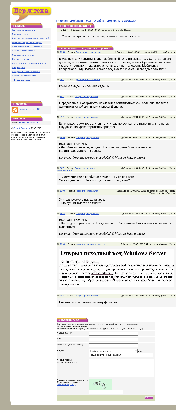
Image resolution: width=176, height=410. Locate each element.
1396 (62, 244)
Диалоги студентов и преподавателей (30, 38)
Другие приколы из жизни (24, 76)
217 (62, 117)
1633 (62, 137)
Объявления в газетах (23, 55)
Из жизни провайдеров (23, 51)
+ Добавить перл (21, 80)
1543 (62, 213)
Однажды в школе (21, 59)
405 (62, 296)
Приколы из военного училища (27, 46)
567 (62, 168)
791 (62, 79)
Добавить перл (80, 20)
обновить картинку (66, 388)
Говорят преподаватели (23, 30)
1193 (62, 191)
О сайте (99, 20)
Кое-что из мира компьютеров (27, 42)
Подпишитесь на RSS (26, 109)
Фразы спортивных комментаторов (29, 63)
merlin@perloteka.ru (28, 123)
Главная (62, 20)
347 (62, 96)
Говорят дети (18, 67)
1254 (62, 52)
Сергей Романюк (21, 128)
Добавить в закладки (121, 20)
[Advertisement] (100, 12)
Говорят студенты (21, 34)
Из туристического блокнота (26, 71)
